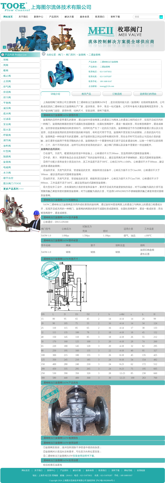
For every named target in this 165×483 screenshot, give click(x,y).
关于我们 (23, 16)
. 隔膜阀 (6, 156)
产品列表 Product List (15, 54)
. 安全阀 (6, 124)
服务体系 (84, 16)
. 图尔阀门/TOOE (11, 183)
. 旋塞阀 (6, 162)
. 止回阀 (6, 81)
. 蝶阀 (5, 70)
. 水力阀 (6, 172)
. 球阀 (5, 60)
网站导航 (128, 470)
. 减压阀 (6, 108)
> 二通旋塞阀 (93, 54)
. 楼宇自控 (7, 178)
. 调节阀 (6, 140)
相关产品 (86, 94)
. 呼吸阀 (6, 135)
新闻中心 (38, 16)
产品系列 (54, 16)
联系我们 (100, 16)
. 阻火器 (6, 129)
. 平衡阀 (6, 103)
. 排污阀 (6, 97)
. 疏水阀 (6, 113)
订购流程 (117, 94)
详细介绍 (55, 94)
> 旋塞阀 (81, 54)
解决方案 (69, 16)
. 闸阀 (5, 65)
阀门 (60, 54)
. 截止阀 (6, 76)
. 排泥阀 (6, 92)
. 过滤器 (6, 119)
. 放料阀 (6, 146)
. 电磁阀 (6, 167)
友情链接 (141, 470)
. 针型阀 (6, 151)
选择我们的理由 (148, 94)
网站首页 (8, 16)
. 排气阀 (6, 86)
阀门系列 (70, 54)
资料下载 (115, 16)
